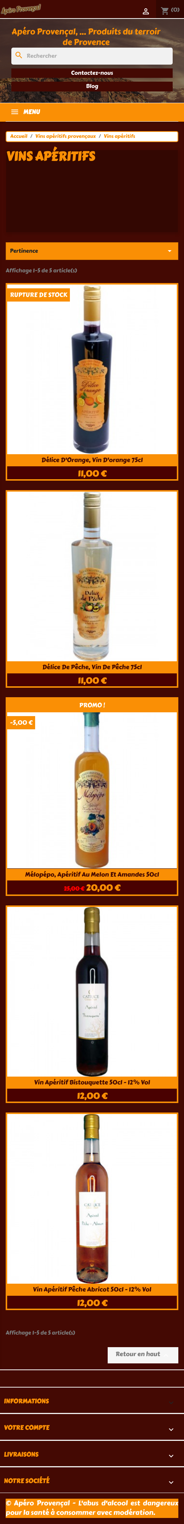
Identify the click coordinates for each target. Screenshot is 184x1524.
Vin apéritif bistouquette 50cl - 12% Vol (92, 1082)
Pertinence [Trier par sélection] (92, 251)
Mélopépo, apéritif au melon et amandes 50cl (92, 874)
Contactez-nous (92, 73)
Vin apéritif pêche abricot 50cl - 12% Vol (92, 1289)
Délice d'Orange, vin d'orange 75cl (91, 460)
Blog (92, 86)
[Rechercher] (92, 56)
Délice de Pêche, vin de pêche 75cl (92, 667)
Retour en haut (143, 1354)
